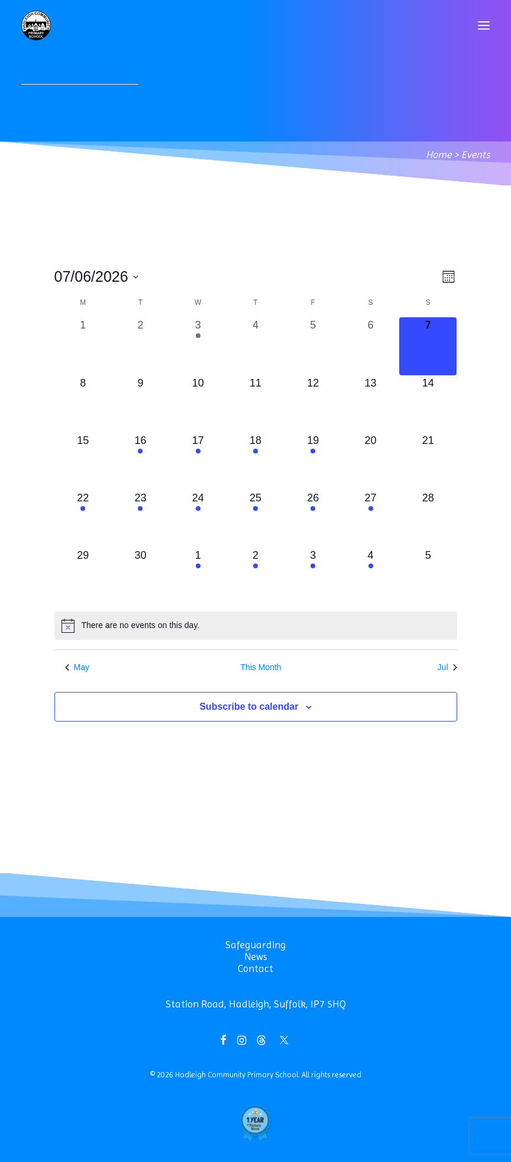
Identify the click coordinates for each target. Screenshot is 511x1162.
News (255, 957)
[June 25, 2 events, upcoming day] (255, 519)
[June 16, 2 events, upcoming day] (140, 461)
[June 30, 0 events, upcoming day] (140, 576)
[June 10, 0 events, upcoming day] (198, 404)
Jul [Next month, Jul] (447, 667)
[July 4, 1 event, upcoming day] (370, 576)
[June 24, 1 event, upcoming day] (198, 519)
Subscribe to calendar (248, 706)
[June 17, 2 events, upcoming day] (198, 461)
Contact (255, 968)
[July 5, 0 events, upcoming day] (428, 576)
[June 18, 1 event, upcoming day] (255, 461)
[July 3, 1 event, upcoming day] (313, 576)
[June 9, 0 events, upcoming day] (140, 404)
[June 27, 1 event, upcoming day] (370, 519)
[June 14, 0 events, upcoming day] (428, 404)
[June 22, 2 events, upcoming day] (83, 519)
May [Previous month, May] (77, 667)
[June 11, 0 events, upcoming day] (255, 404)
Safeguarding (255, 945)
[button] (484, 25)
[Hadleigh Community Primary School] (36, 25)
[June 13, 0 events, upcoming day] (370, 404)
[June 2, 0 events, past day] (140, 346)
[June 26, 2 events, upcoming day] (313, 519)
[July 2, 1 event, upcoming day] (255, 576)
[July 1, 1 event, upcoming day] (198, 576)
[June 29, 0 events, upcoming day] (83, 576)
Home (438, 154)
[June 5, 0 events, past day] (313, 346)
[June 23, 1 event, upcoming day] (140, 519)
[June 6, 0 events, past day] (370, 346)
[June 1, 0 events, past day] (83, 346)
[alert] (255, 625)
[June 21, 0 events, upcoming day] (428, 461)
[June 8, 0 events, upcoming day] (83, 404)
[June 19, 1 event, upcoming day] (313, 461)
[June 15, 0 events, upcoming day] (83, 461)
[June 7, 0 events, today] (428, 346)
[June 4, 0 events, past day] (255, 346)
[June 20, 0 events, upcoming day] (370, 461)
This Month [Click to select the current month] (260, 667)
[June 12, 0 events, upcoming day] (313, 404)
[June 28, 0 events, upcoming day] (428, 519)
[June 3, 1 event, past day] (198, 346)
